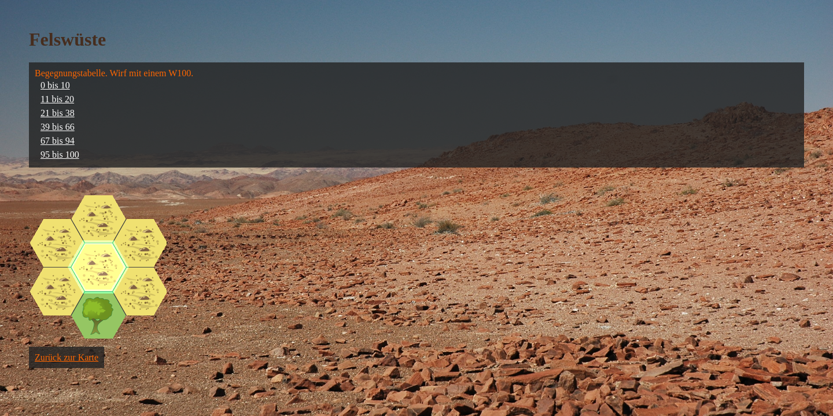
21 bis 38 (57, 113)
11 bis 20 (57, 99)
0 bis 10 (55, 85)
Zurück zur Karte (66, 357)
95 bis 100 (59, 154)
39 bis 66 (57, 127)
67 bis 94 (57, 141)
